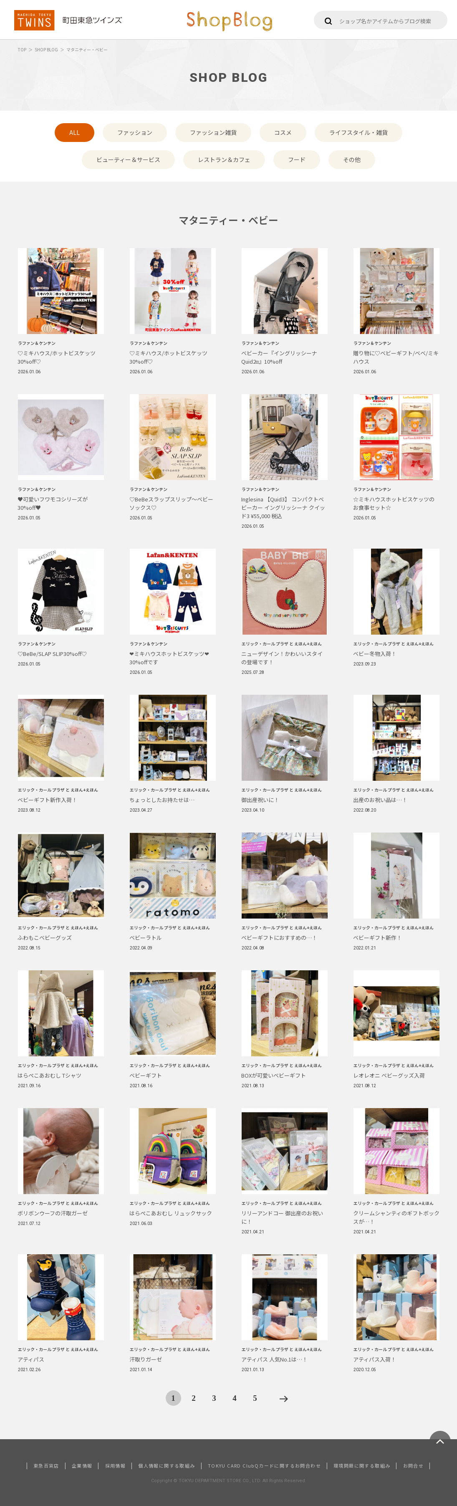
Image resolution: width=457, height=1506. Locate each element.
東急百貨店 (46, 1465)
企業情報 (82, 1465)
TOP (22, 49)
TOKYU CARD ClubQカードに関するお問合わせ (264, 1465)
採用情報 (115, 1465)
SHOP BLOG (46, 49)
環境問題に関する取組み (361, 1465)
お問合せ (413, 1465)
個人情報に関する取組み (166, 1465)
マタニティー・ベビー (87, 49)
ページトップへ (440, 1441)
